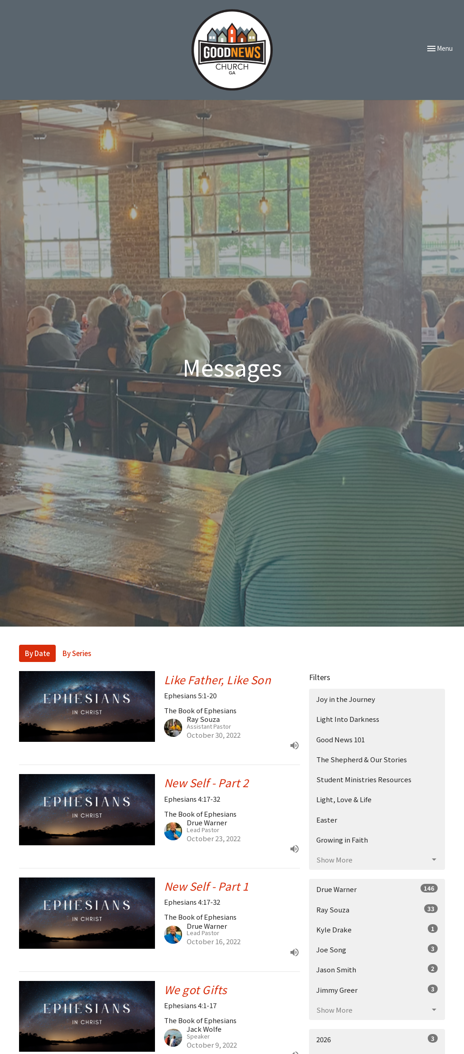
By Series (77, 653)
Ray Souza (377, 909)
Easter (326, 819)
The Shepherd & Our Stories (361, 759)
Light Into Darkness (347, 719)
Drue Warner (377, 889)
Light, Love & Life (344, 799)
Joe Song (377, 949)
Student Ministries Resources (363, 779)
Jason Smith (377, 969)
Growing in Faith (342, 839)
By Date (37, 653)
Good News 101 (340, 739)
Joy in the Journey (345, 699)
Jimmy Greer (377, 990)
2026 (377, 1039)
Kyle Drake (377, 929)
